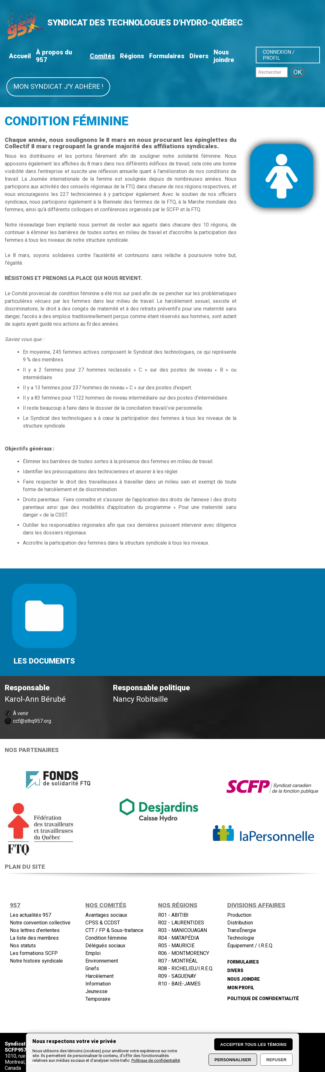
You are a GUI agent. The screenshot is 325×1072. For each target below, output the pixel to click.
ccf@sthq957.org (32, 721)
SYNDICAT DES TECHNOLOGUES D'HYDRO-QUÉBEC (145, 22)
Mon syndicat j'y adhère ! (58, 86)
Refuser (276, 1059)
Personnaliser (233, 1059)
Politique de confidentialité (155, 1060)
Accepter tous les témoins (253, 1044)
